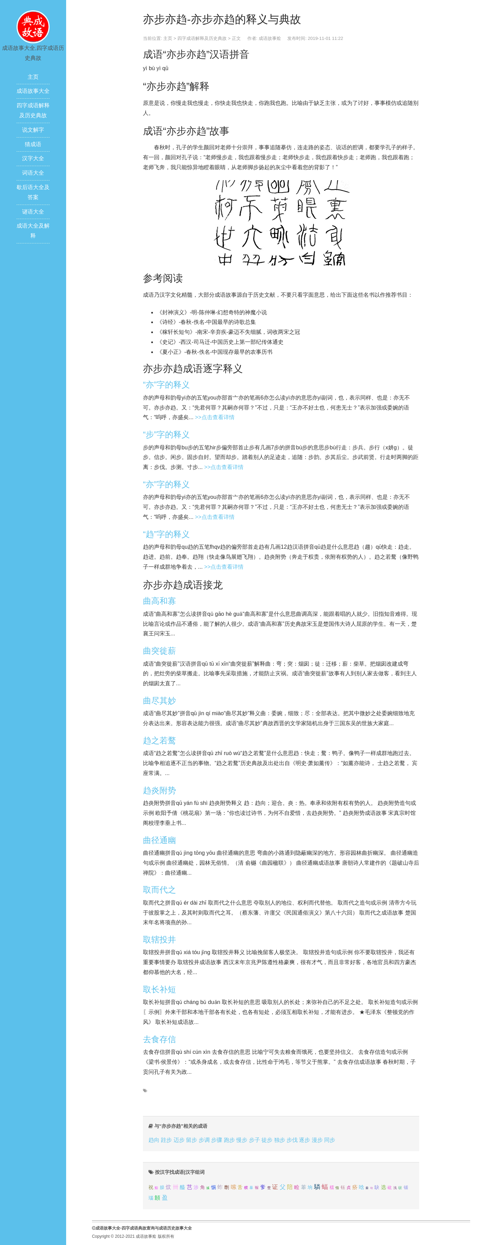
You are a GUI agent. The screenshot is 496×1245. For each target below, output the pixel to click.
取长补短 (159, 989)
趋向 (153, 1140)
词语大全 (33, 173)
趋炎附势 (159, 790)
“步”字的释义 (166, 434)
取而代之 (159, 889)
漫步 (317, 1140)
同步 (329, 1140)
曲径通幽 (159, 840)
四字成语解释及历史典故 (202, 38)
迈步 (179, 1140)
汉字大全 (33, 158)
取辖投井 (159, 939)
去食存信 (159, 1039)
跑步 (229, 1140)
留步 (191, 1140)
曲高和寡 (159, 600)
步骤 (216, 1140)
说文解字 (33, 130)
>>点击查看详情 (215, 417)
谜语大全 (33, 212)
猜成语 (33, 144)
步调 (204, 1140)
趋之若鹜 (159, 740)
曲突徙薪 (159, 650)
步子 (254, 1140)
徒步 (266, 1140)
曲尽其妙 (159, 700)
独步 (279, 1140)
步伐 (292, 1140)
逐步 (304, 1140)
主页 (33, 77)
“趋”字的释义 (166, 534)
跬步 (166, 1140)
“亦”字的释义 (166, 384)
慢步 (241, 1140)
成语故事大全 (33, 91)
